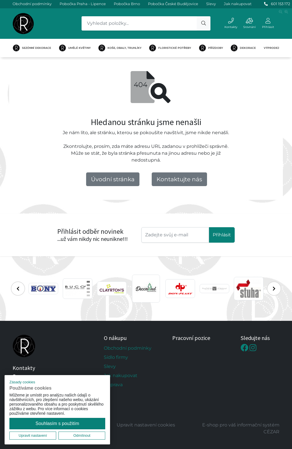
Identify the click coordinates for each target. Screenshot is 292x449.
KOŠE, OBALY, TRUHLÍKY (119, 48)
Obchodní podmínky (32, 3)
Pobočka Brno (127, 3)
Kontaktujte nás (179, 179)
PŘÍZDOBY (211, 48)
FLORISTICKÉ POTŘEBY (170, 48)
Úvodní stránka (113, 179)
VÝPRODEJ (271, 47)
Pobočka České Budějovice (173, 3)
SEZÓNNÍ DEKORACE (32, 48)
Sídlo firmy (116, 357)
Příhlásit (222, 234)
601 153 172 (280, 3)
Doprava (113, 384)
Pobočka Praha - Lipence (83, 3)
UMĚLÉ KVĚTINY (75, 48)
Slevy (211, 3)
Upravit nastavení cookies (146, 425)
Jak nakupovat (238, 3)
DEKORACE (243, 48)
